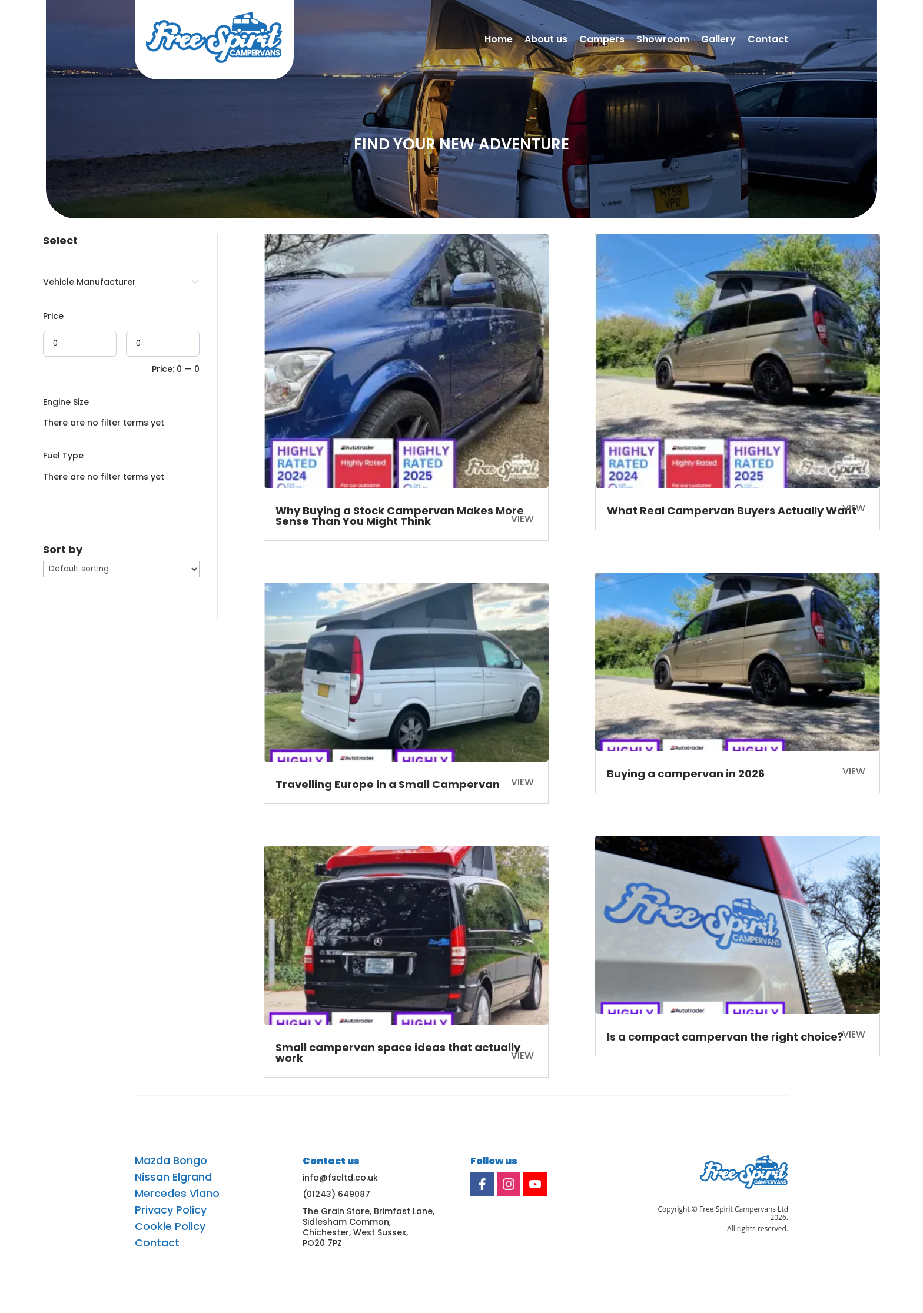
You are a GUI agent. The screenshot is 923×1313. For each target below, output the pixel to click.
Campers (602, 40)
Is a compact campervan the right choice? (725, 1036)
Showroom (662, 40)
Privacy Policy (171, 1210)
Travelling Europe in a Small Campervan (387, 784)
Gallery (718, 40)
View (522, 1055)
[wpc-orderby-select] (121, 569)
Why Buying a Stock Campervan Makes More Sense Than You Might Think (399, 515)
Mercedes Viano (177, 1193)
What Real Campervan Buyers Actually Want (731, 510)
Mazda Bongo (171, 1160)
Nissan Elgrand (173, 1177)
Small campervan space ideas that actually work (397, 1052)
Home (498, 40)
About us (545, 40)
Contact (768, 40)
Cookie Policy (170, 1226)
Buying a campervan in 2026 (686, 773)
